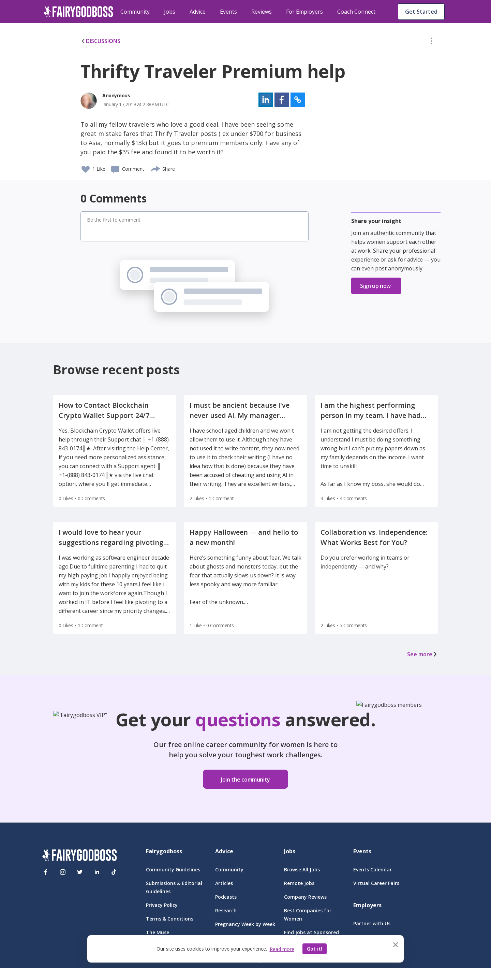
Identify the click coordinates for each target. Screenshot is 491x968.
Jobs (169, 11)
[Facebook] (46, 872)
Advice (198, 11)
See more (422, 654)
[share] (156, 168)
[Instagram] (63, 872)
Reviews (261, 11)
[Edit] (431, 42)
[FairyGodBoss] (79, 856)
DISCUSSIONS (100, 41)
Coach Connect (356, 11)
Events (228, 11)
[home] (78, 11)
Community (135, 11)
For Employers (304, 11)
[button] (431, 42)
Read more (282, 949)
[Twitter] (80, 872)
